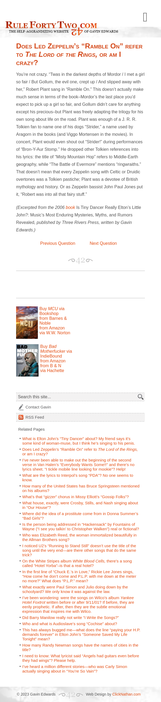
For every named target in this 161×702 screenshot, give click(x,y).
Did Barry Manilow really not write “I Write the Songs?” (70, 617)
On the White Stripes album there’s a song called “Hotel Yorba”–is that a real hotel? (77, 563)
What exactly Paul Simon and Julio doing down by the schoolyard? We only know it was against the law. (75, 589)
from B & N (50, 365)
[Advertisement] (79, 284)
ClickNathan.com (126, 694)
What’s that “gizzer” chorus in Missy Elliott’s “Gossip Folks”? (75, 496)
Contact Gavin (38, 407)
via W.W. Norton (54, 333)
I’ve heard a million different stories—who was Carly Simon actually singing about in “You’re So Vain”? (74, 668)
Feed (34, 417)
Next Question (103, 243)
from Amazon (52, 328)
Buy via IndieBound (56, 351)
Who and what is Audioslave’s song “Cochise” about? (69, 623)
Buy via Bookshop (51, 311)
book (70, 207)
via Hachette (52, 370)
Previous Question (57, 243)
